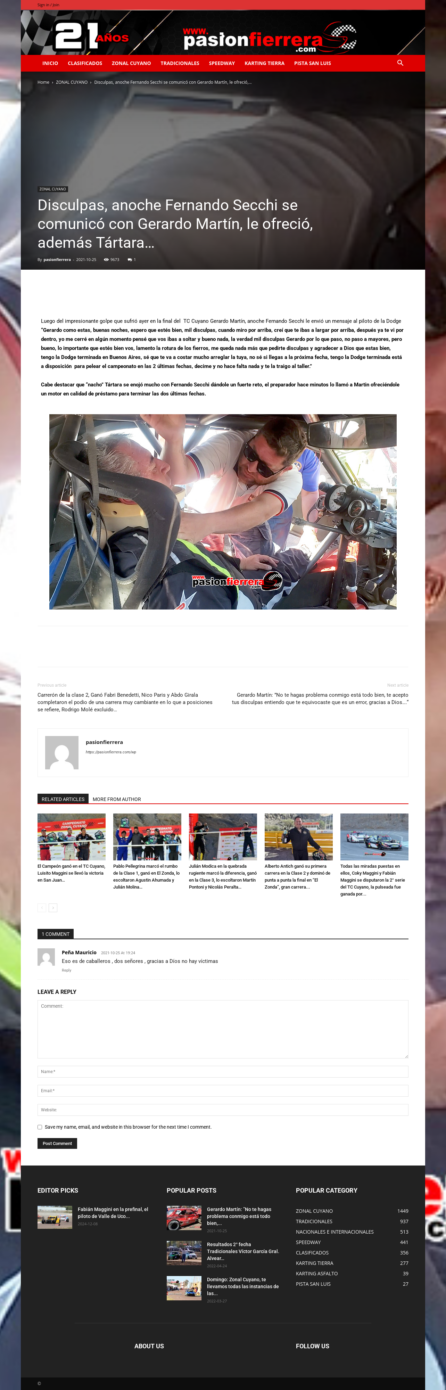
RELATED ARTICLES (63, 799)
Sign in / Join (48, 4)
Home (43, 82)
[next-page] (53, 907)
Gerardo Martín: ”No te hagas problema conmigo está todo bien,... (239, 1216)
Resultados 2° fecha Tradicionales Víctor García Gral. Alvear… (243, 1251)
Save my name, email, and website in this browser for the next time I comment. (128, 1127)
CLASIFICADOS (85, 63)
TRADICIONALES (180, 63)
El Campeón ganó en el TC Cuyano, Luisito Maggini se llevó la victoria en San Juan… (71, 873)
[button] (400, 63)
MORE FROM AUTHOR (117, 799)
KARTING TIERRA (264, 63)
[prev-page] (42, 907)
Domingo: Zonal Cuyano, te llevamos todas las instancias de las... (243, 1286)
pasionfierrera (57, 259)
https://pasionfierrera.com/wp (111, 752)
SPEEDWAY (222, 63)
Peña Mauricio (79, 952)
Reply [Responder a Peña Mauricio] (66, 970)
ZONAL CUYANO (131, 63)
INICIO (50, 63)
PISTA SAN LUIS (312, 63)
